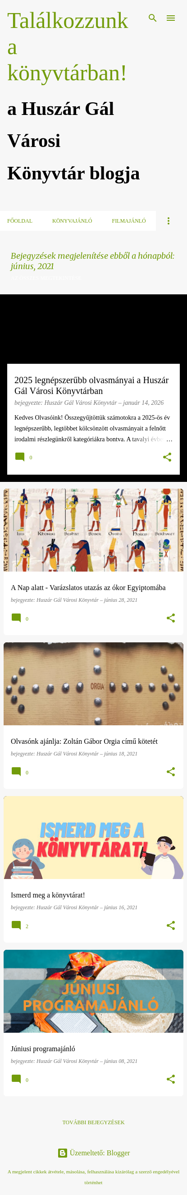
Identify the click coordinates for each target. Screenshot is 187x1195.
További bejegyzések (93, 1122)
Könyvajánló (72, 221)
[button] (167, 458)
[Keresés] (152, 18)
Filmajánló (129, 221)
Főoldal (19, 221)
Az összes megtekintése (46, 278)
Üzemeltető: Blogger (93, 1153)
